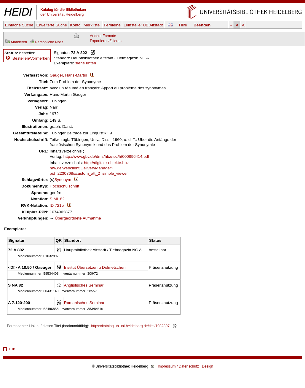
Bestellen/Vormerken (30, 58)
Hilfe (183, 25)
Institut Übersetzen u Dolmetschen (95, 267)
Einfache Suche (19, 25)
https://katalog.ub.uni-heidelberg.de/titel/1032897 (130, 326)
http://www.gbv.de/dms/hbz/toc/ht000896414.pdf (106, 156)
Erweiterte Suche (51, 25)
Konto (75, 25)
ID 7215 (57, 205)
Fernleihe (112, 25)
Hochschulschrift (64, 186)
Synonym (62, 179)
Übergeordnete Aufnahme (78, 218)
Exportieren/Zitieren (106, 41)
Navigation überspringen (152, 2)
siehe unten (85, 63)
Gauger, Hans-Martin (68, 75)
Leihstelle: (143, 25)
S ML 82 (57, 199)
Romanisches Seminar (84, 302)
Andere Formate (103, 36)
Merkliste (92, 25)
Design (207, 366)
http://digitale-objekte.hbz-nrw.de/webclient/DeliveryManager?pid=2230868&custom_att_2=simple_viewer (90, 167)
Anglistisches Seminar (84, 285)
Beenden (202, 25)
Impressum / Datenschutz (178, 366)
